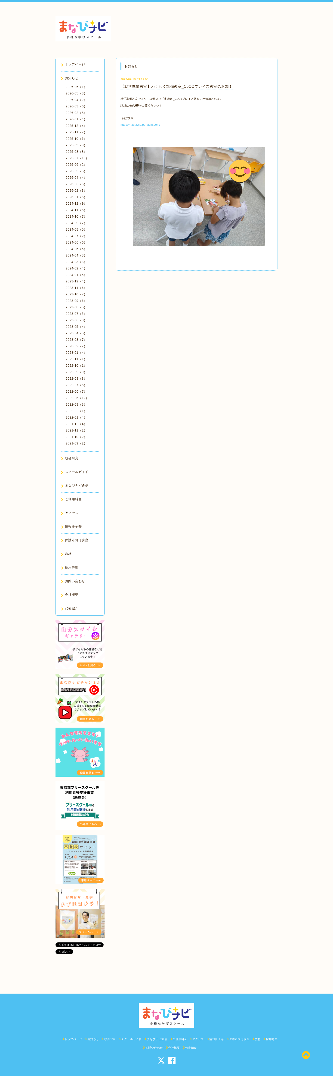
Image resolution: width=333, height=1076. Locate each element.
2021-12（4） (76, 424)
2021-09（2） (76, 443)
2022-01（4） (76, 417)
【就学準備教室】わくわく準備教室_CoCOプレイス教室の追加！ (176, 86)
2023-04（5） (76, 333)
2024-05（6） (76, 249)
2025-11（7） (76, 132)
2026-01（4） (76, 119)
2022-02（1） (76, 411)
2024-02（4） (76, 268)
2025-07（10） (77, 158)
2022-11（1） (76, 359)
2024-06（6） (76, 242)
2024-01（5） (76, 275)
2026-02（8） (76, 113)
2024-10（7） (76, 216)
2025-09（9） (76, 145)
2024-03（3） (76, 262)
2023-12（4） (76, 281)
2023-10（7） (76, 294)
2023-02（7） (76, 346)
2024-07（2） (76, 236)
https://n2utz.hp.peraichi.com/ (140, 124)
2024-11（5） (76, 210)
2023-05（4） (76, 326)
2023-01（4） (76, 352)
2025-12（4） (76, 126)
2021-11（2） (76, 430)
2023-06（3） (76, 320)
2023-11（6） (76, 288)
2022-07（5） (76, 385)
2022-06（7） (76, 391)
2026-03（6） (76, 106)
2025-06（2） (76, 164)
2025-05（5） (76, 171)
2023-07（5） (76, 314)
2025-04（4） (76, 177)
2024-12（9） (76, 203)
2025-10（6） (76, 139)
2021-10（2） (76, 437)
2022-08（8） (76, 378)
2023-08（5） (76, 307)
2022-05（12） (77, 398)
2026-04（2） (76, 100)
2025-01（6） (76, 197)
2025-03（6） (76, 184)
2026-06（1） (76, 87)
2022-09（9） (76, 372)
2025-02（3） (76, 190)
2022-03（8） (76, 404)
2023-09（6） (76, 301)
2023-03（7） (76, 339)
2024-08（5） (76, 229)
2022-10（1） (76, 365)
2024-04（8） (76, 255)
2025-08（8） (76, 151)
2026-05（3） (76, 93)
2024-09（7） (76, 223)
